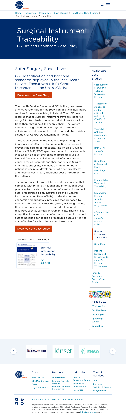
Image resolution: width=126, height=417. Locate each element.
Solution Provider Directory (61, 382)
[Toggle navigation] (108, 5)
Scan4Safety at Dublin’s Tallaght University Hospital (100, 91)
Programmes (99, 391)
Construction (79, 387)
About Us (38, 372)
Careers (35, 384)
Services (97, 384)
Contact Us (97, 326)
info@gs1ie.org (88, 412)
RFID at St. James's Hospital (100, 151)
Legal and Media (40, 387)
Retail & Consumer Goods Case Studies (98, 278)
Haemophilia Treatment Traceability (101, 183)
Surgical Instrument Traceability (100, 234)
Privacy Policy (39, 399)
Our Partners (58, 378)
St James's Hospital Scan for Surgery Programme (100, 199)
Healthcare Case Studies (99, 74)
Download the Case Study (33, 95)
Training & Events (102, 387)
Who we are (38, 378)
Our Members (98, 310)
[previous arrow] (13, 351)
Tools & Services (98, 374)
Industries (79, 372)
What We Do (98, 306)
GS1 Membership (40, 381)
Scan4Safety (100, 244)
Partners (57, 372)
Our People (97, 314)
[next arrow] (112, 351)
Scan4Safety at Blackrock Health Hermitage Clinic (100, 167)
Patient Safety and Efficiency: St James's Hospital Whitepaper (101, 259)
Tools (95, 381)
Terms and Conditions (72, 399)
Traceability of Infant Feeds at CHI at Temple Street (101, 135)
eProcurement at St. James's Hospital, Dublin (101, 218)
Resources (78, 390)
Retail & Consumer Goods (81, 379)
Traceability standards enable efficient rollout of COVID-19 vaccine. (100, 113)
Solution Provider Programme (61, 388)
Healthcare (78, 383)
